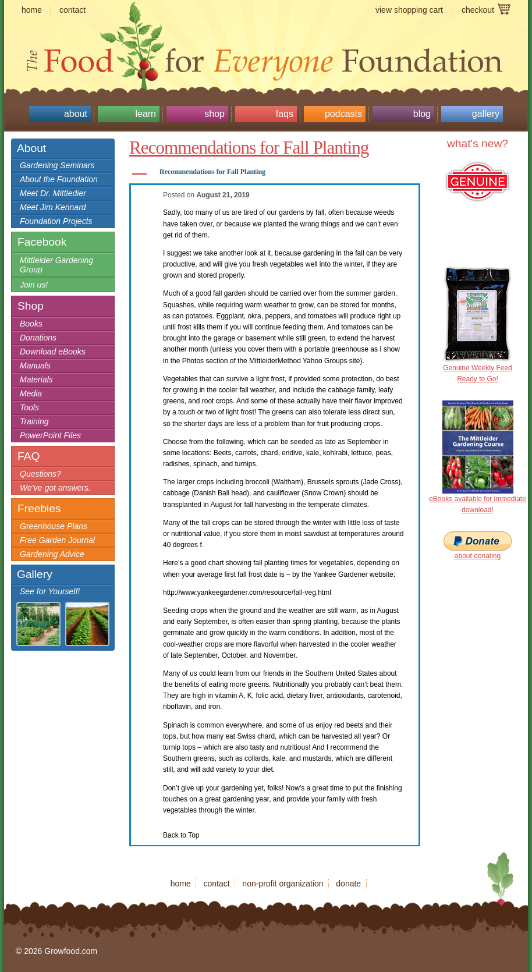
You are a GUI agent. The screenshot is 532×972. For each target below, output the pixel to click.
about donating (478, 556)
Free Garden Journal (57, 540)
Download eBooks (53, 351)
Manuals (35, 365)
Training (34, 421)
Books (31, 323)
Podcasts (343, 114)
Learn (145, 114)
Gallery (485, 114)
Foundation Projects (56, 221)
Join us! (34, 284)
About (75, 114)
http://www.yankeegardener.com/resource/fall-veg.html (247, 592)
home (32, 10)
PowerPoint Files (50, 435)
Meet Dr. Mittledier (53, 193)
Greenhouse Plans (53, 526)
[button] (274, 174)
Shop (214, 114)
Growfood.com (266, 38)
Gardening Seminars (57, 165)
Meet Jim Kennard (53, 207)
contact (72, 10)
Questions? (40, 473)
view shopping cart (409, 10)
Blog (422, 114)
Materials (36, 379)
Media (31, 393)
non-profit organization (282, 883)
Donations (38, 337)
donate (348, 883)
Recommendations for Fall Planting (248, 147)
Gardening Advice (52, 554)
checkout (478, 10)
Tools (29, 407)
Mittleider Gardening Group (56, 265)
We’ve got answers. (55, 487)
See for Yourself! (50, 591)
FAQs (284, 114)
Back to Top (181, 835)
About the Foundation (59, 179)
